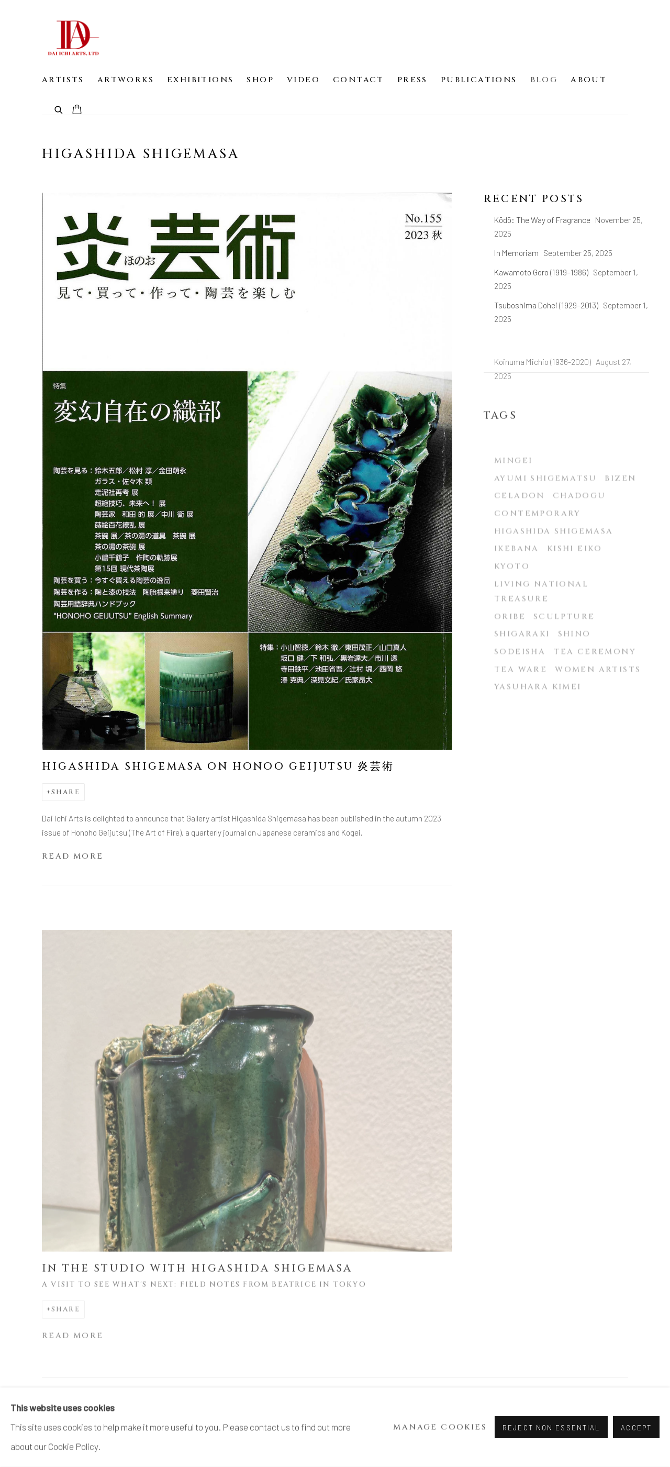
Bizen (620, 503)
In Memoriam (517, 253)
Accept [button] (636, 1428)
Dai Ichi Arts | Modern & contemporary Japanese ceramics (73, 38)
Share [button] (65, 792)
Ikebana (516, 574)
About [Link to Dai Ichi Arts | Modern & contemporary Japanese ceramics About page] (589, 79)
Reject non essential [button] (551, 1428)
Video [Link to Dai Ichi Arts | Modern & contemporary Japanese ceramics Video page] (303, 79)
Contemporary (537, 539)
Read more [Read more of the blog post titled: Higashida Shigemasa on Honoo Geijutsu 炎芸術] (73, 856)
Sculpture (564, 642)
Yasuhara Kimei (538, 712)
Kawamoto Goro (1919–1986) (542, 272)
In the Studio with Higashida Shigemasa (197, 1281)
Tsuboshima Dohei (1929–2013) (547, 305)
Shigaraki (522, 659)
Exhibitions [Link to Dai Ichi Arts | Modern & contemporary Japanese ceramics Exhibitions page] (200, 79)
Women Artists (598, 694)
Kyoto (512, 591)
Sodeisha (519, 677)
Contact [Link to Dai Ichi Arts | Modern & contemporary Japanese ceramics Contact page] (358, 79)
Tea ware (520, 694)
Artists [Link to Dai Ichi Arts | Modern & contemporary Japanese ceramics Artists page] (63, 79)
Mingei (513, 486)
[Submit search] (59, 109)
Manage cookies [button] (440, 1427)
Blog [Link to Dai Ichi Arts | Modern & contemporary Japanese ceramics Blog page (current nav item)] (544, 79)
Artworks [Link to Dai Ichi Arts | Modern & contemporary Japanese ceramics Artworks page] (125, 79)
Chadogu (579, 521)
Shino (574, 659)
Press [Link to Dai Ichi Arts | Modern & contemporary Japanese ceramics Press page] (412, 79)
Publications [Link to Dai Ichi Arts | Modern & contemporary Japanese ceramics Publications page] (479, 79)
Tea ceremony (594, 677)
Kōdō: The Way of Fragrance (543, 220)
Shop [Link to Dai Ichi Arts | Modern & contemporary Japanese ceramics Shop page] (260, 79)
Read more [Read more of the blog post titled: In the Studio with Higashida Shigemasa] (73, 1348)
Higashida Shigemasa (553, 556)
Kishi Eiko (574, 574)
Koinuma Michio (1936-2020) (543, 374)
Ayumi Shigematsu (545, 503)
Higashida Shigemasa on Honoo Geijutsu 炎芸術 (218, 766)
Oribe (510, 642)
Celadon (519, 521)
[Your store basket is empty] (77, 110)
